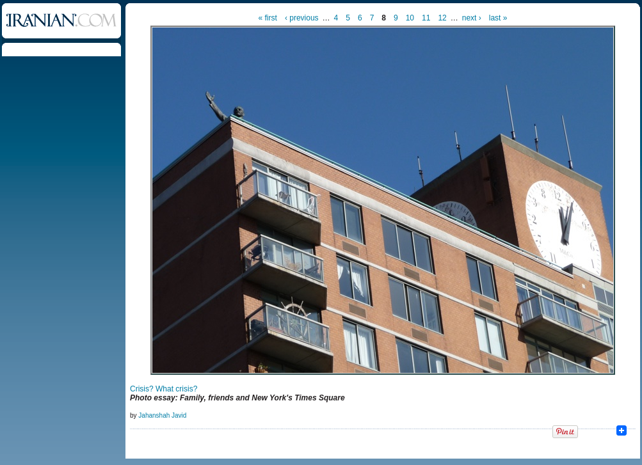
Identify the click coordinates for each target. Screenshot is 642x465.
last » (498, 17)
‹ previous (302, 17)
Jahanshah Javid (162, 415)
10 (410, 17)
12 (442, 17)
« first (268, 17)
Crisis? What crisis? (163, 388)
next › (471, 17)
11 (426, 17)
